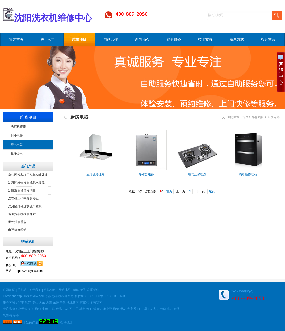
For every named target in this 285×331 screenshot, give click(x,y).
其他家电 (17, 154)
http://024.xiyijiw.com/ (31, 296)
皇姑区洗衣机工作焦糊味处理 (28, 175)
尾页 (212, 191)
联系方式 (237, 39)
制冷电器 (17, 135)
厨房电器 (17, 145)
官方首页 (16, 39)
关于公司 (48, 39)
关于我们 (35, 290)
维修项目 (79, 39)
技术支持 (205, 39)
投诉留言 (268, 39)
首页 (245, 117)
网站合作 (111, 39)
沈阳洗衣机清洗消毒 (22, 190)
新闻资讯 (79, 290)
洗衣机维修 (18, 126)
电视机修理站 (17, 230)
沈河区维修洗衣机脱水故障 (26, 182)
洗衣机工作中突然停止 (23, 198)
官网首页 (9, 290)
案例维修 (174, 39)
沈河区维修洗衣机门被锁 (25, 206)
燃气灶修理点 (17, 222)
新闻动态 (142, 39)
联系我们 (93, 290)
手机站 (22, 290)
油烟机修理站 (95, 174)
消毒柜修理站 (248, 174)
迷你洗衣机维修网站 (22, 214)
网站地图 (64, 290)
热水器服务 (146, 174)
